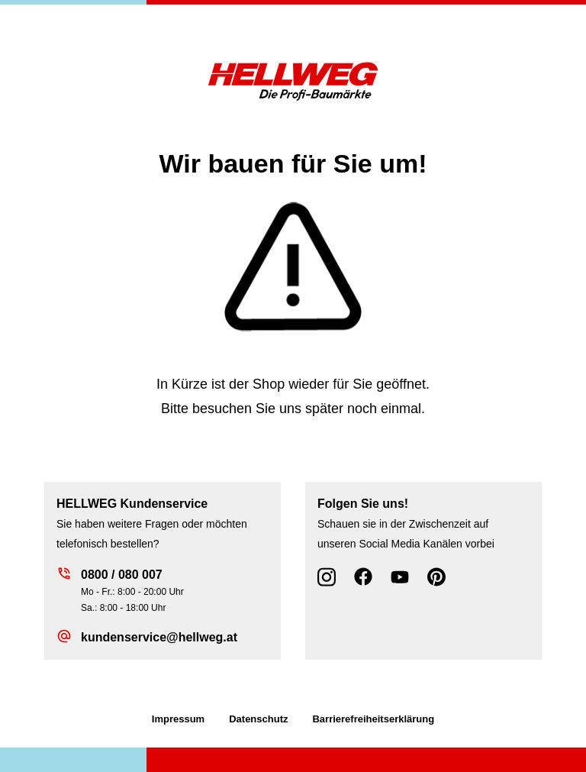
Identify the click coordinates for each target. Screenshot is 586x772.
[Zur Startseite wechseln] (293, 80)
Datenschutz (258, 719)
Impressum (178, 719)
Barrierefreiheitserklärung (373, 719)
